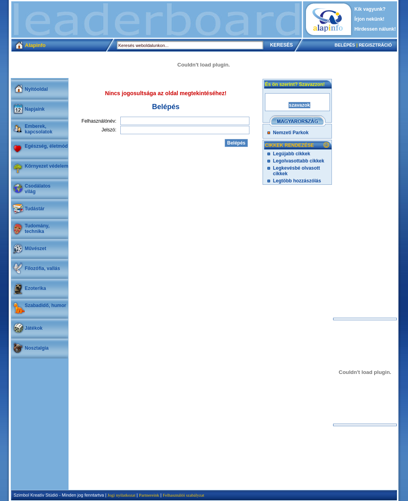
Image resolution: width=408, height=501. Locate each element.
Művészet (35, 248)
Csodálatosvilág (38, 188)
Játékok (34, 328)
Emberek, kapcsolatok (38, 129)
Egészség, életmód (46, 146)
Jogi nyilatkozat (121, 495)
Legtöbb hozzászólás (297, 181)
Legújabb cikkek (291, 154)
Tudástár (35, 208)
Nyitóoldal (36, 89)
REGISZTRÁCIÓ (375, 45)
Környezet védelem (46, 166)
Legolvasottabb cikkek (298, 161)
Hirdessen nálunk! (375, 29)
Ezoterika (35, 288)
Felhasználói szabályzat (183, 495)
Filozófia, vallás (42, 268)
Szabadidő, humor (45, 305)
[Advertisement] (157, 19)
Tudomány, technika (37, 228)
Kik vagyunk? (370, 9)
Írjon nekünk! (369, 19)
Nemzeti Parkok (290, 132)
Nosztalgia (37, 348)
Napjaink (35, 109)
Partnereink (149, 495)
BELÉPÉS (345, 45)
